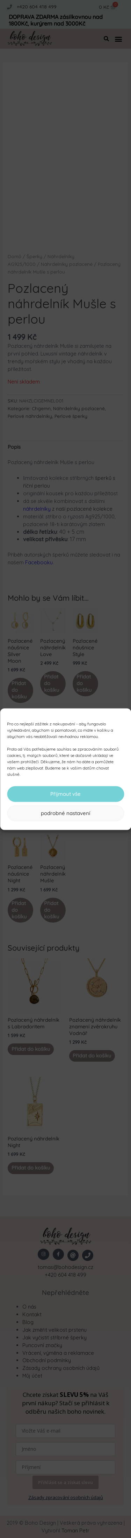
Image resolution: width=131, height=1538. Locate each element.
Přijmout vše (65, 794)
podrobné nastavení (65, 813)
